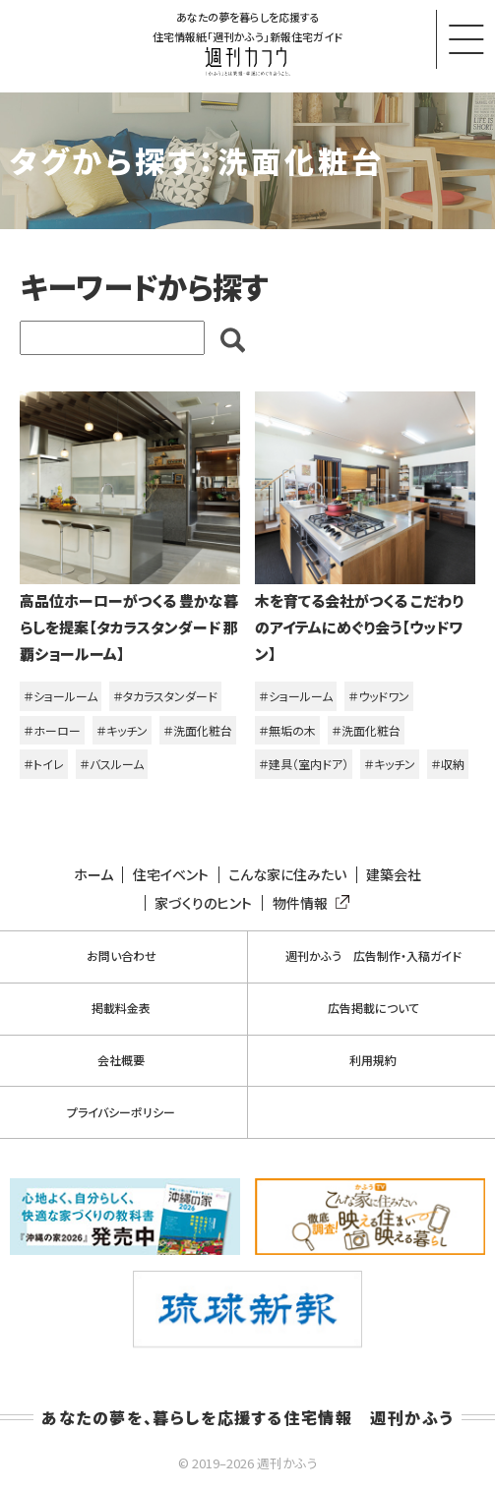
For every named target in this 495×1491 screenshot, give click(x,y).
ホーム (93, 874)
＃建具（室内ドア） (303, 763)
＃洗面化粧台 (197, 730)
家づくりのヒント (203, 903)
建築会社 (393, 874)
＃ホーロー (52, 730)
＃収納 (447, 763)
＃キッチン (122, 730)
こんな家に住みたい (287, 874)
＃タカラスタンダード (165, 695)
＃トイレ (44, 763)
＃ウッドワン (378, 695)
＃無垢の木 (287, 730)
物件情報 (307, 903)
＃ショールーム (60, 695)
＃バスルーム (112, 763)
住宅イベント (171, 874)
